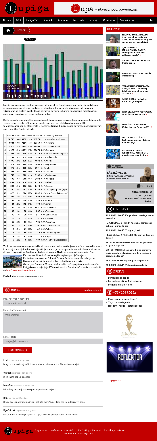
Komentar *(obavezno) (53, 321)
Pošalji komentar (17, 350)
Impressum (41, 430)
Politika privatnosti (115, 430)
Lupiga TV (32, 20)
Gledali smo (127, 20)
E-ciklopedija (121, 293)
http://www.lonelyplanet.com (20, 270)
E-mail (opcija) (53, 340)
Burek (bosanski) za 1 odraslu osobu (125, 281)
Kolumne (62, 20)
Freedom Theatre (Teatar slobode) (125, 306)
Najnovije (113, 29)
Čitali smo (109, 20)
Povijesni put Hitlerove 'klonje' (122, 299)
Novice (7, 20)
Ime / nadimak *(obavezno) (53, 302)
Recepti (115, 271)
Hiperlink (47, 20)
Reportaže (78, 20)
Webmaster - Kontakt (63, 430)
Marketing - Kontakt (89, 430)
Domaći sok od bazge (118, 278)
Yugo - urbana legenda (119, 302)
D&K (18, 20)
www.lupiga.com (85, 433)
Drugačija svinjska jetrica (120, 285)
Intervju (93, 20)
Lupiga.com (115, 380)
